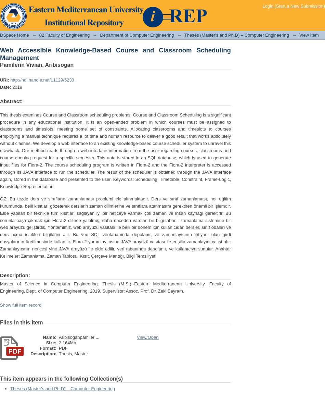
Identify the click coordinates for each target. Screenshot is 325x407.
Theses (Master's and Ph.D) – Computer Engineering (236, 35)
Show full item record (20, 305)
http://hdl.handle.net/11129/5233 (42, 80)
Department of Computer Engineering (137, 35)
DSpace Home (14, 35)
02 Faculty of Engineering (64, 35)
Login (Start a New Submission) (293, 6)
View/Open (147, 337)
